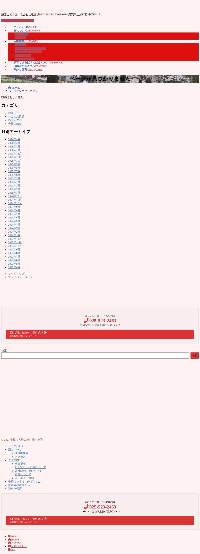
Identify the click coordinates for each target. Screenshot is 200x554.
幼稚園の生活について (28, 51)
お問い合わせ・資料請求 (17, 20)
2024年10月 (15, 203)
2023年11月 (14, 242)
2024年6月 (14, 217)
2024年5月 (14, 221)
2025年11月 (14, 157)
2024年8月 (14, 210)
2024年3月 (14, 228)
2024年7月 (14, 214)
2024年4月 (14, 224)
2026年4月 (14, 139)
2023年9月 (14, 249)
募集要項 (20, 44)
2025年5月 (14, 178)
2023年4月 (14, 267)
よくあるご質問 (24, 59)
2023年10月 (15, 246)
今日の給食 (15, 123)
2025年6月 (14, 174)
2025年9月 (14, 164)
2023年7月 (14, 256)
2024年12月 (15, 196)
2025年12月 (15, 153)
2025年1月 (14, 192)
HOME (13, 539)
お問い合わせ (17, 546)
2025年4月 (14, 182)
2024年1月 (14, 235)
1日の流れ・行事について (30, 48)
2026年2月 (14, 146)
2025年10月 (15, 160)
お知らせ (13, 113)
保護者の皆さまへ (19, 485)
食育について (23, 55)
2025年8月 (14, 167)
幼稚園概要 (21, 34)
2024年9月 (14, 206)
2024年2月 (14, 231)
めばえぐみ (15, 120)
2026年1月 (14, 150)
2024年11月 (14, 199)
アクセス (20, 37)
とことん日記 (16, 116)
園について (15, 449)
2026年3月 (14, 142)
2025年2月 (14, 189)
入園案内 (13, 460)
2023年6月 (14, 260)
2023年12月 (15, 238)
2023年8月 (14, 253)
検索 (4, 350)
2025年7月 (14, 171)
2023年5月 (14, 263)
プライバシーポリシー (21, 277)
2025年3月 (14, 185)
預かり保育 (15, 488)
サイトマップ (16, 273)
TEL (11, 549)
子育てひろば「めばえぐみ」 (25, 481)
